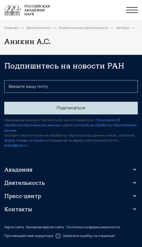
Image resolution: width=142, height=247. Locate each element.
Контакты (18, 209)
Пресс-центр (22, 196)
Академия (18, 169)
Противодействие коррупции (28, 236)
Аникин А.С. (137, 28)
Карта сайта (14, 227)
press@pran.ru (15, 145)
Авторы (122, 28)
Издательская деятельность (83, 28)
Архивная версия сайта (45, 227)
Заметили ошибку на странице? (85, 236)
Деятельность (38, 28)
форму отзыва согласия (23, 140)
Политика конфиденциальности (93, 227)
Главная (11, 28)
